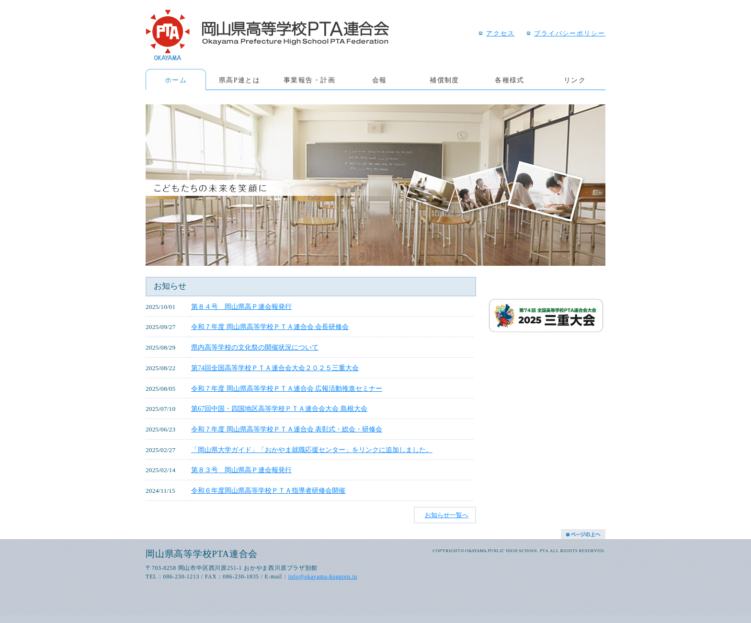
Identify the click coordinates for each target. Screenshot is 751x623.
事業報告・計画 (309, 80)
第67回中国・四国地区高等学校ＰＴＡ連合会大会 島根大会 (279, 408)
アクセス (500, 33)
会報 (379, 80)
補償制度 (444, 80)
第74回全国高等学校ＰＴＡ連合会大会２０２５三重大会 (275, 368)
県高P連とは (239, 80)
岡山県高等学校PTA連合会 (267, 35)
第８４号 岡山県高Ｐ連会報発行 (241, 306)
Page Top (583, 534)
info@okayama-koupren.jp (322, 577)
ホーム (176, 80)
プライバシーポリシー (569, 33)
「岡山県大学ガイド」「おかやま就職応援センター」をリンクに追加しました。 (311, 449)
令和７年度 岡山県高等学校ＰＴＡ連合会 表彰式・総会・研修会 (286, 429)
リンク (575, 80)
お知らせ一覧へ (446, 515)
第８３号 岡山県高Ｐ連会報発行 (241, 470)
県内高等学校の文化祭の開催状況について (255, 347)
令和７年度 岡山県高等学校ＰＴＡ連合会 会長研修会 (270, 326)
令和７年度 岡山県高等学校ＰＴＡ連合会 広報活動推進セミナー (286, 388)
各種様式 (509, 80)
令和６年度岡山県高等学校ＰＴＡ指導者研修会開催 (268, 490)
